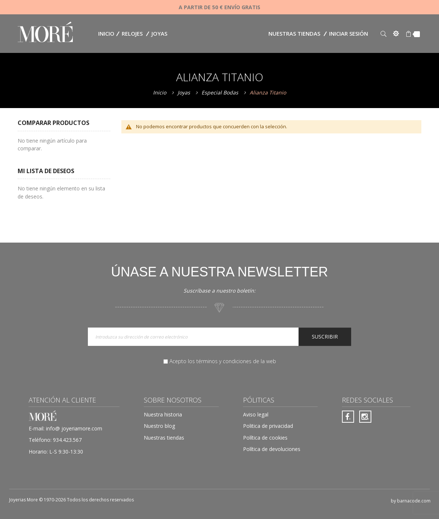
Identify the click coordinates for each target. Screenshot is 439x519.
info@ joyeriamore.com (74, 428)
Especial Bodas (220, 92)
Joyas (185, 92)
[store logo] (45, 32)
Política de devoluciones (271, 448)
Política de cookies (265, 437)
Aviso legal (255, 414)
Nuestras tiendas (294, 33)
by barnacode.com (411, 501)
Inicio (160, 92)
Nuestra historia (163, 414)
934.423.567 (67, 439)
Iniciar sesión (348, 33)
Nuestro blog (159, 425)
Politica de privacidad (268, 425)
